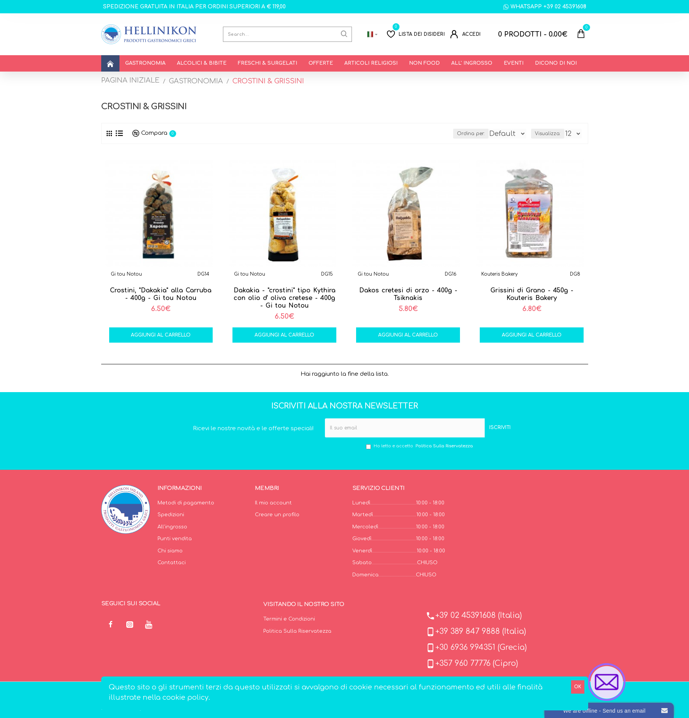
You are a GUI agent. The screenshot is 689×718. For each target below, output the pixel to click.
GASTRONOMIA (196, 81)
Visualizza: (547, 133)
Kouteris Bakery (499, 274)
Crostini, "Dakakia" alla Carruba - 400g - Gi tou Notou (161, 294)
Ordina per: (435, 133)
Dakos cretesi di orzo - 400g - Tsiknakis (408, 294)
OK (577, 687)
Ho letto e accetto (420, 446)
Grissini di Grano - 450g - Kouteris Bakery (531, 294)
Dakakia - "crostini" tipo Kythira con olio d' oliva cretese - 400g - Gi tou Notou (285, 298)
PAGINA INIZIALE (130, 80)
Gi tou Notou (126, 274)
